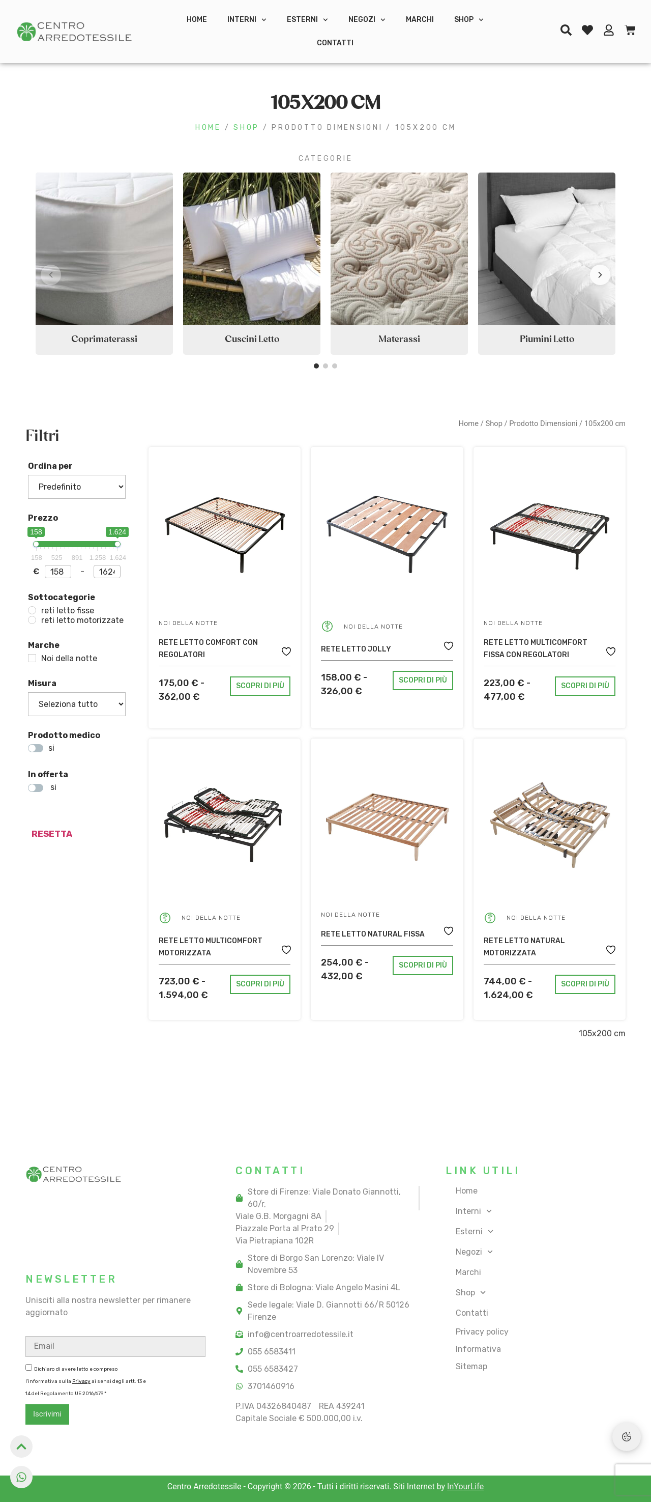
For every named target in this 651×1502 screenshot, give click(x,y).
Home (197, 19)
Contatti (335, 43)
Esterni (307, 19)
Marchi (420, 19)
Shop (469, 19)
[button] (600, 275)
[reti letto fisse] (32, 610)
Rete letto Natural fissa (373, 934)
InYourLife (465, 1486)
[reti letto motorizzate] (32, 620)
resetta (52, 834)
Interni (247, 19)
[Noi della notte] (32, 658)
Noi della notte (188, 623)
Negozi (367, 19)
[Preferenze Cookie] (626, 1437)
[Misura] (77, 704)
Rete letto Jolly (356, 649)
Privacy (81, 1381)
